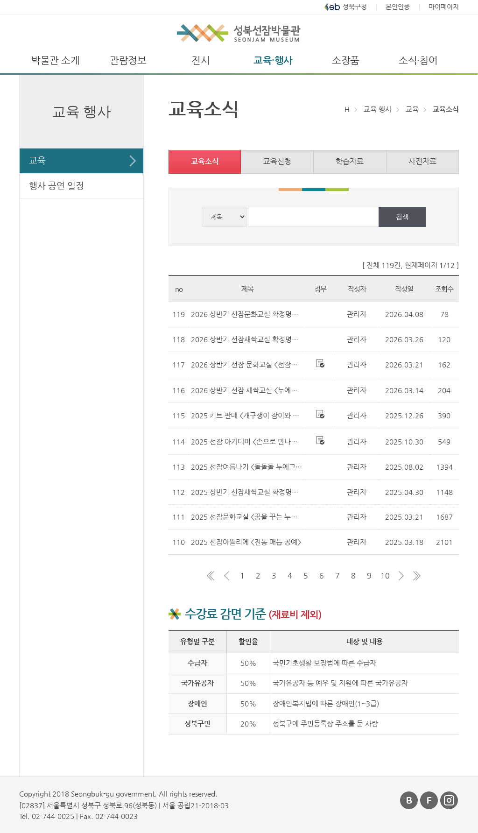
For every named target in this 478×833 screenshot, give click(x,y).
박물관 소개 (55, 60)
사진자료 (422, 161)
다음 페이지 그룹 (401, 576)
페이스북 (429, 800)
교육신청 (277, 161)
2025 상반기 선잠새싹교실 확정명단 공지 (252, 492)
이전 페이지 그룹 (226, 576)
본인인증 (398, 6)
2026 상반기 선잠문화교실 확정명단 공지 (252, 314)
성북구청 (355, 6)
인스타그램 (449, 800)
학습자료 (350, 161)
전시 (200, 60)
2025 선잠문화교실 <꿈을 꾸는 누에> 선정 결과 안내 (268, 517)
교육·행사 (273, 60)
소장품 (345, 60)
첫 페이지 (211, 576)
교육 (37, 160)
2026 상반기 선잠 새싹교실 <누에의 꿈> (250, 390)
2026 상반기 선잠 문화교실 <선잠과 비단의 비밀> (264, 364)
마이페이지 (444, 6)
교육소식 (205, 161)
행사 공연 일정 (56, 186)
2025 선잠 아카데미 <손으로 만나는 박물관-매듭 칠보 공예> (279, 441)
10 (385, 575)
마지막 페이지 (417, 576)
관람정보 (128, 60)
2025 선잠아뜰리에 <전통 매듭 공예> (246, 542)
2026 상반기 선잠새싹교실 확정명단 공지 (252, 339)
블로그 (409, 800)
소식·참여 (418, 60)
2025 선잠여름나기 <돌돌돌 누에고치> (248, 467)
